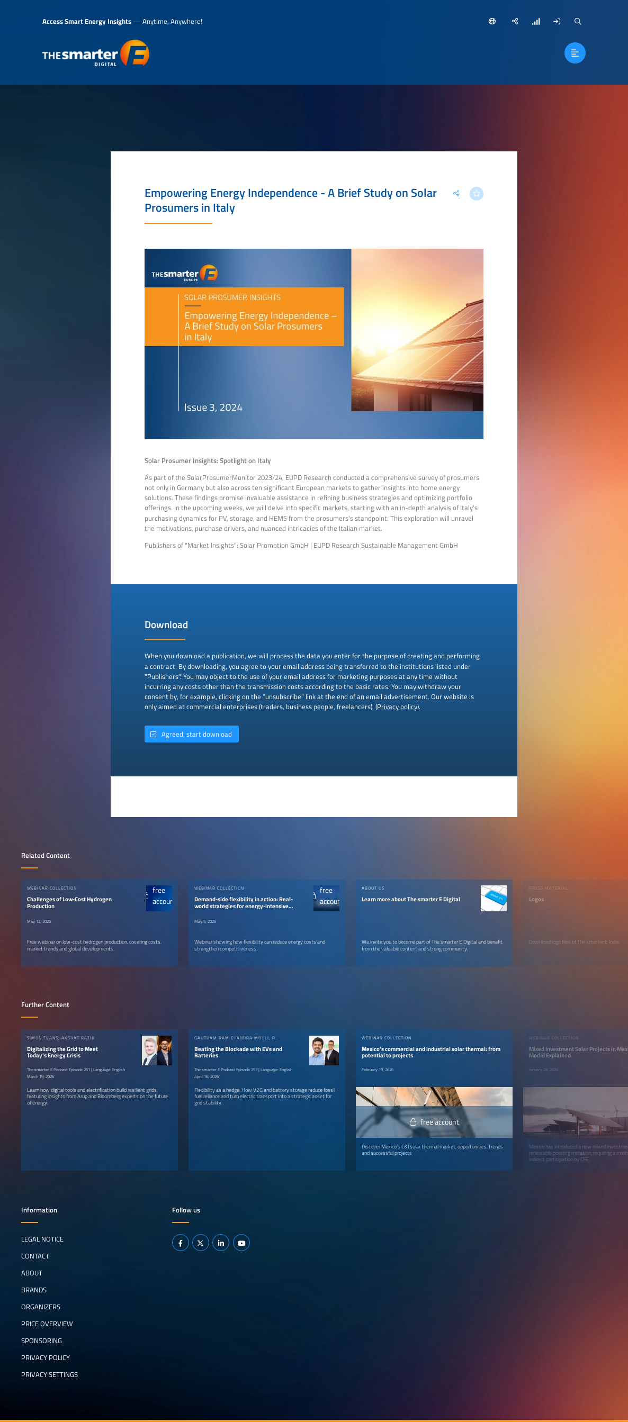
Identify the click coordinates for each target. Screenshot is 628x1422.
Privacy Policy (45, 1357)
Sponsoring (41, 1340)
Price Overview (47, 1323)
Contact (35, 1256)
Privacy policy (397, 706)
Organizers (40, 1306)
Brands (34, 1289)
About (31, 1272)
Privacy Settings (49, 1374)
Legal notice (42, 1239)
